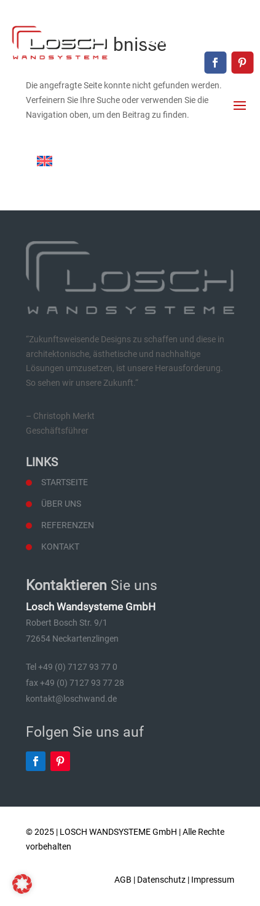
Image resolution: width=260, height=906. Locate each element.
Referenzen (67, 525)
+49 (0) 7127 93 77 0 (211, 19)
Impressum (212, 880)
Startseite (64, 482)
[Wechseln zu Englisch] (44, 161)
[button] (22, 884)
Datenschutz (161, 880)
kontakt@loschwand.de (205, 40)
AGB (123, 880)
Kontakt (60, 546)
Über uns (61, 504)
